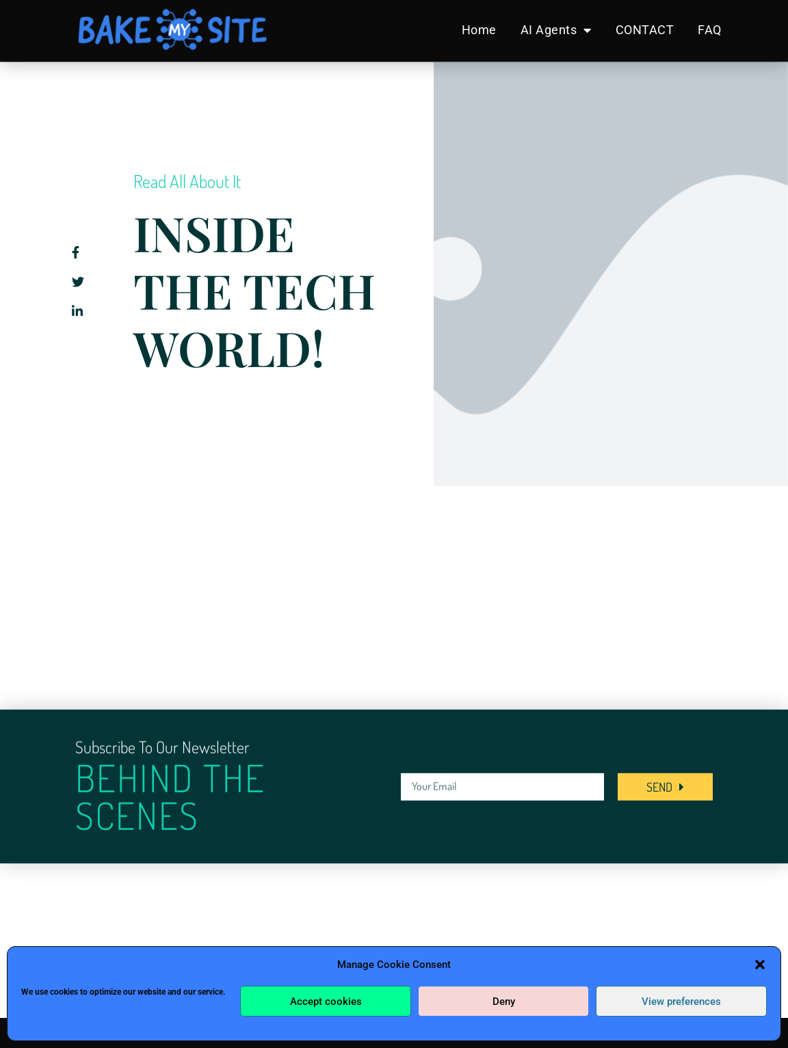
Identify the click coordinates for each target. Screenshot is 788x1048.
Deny (503, 1001)
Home (479, 30)
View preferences (681, 1001)
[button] (760, 964)
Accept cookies (326, 1001)
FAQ (710, 30)
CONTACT (645, 30)
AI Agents (556, 30)
